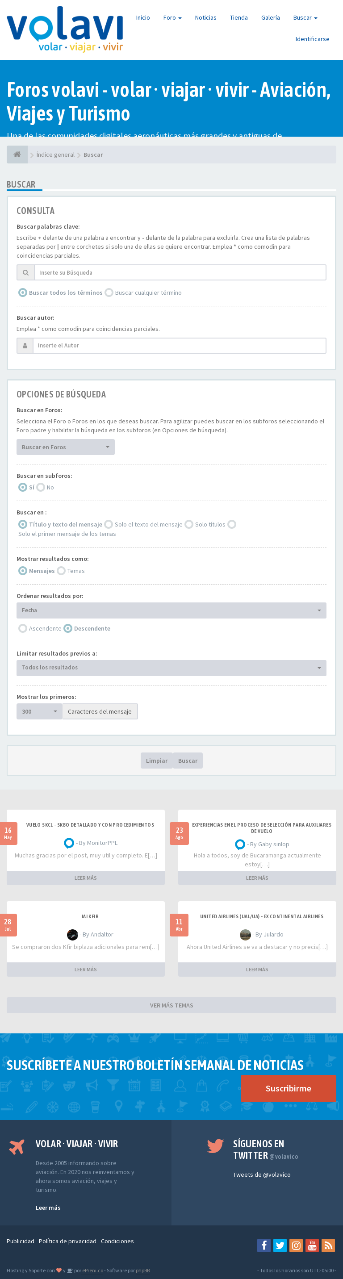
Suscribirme (288, 1088)
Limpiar (156, 761)
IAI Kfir (90, 916)
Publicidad (20, 1241)
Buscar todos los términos (66, 292)
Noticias (206, 17)
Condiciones (117, 1241)
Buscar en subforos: (44, 476)
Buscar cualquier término (148, 292)
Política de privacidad (67, 1241)
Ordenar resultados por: (50, 596)
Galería (270, 17)
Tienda (239, 17)
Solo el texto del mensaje (149, 524)
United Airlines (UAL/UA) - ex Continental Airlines (261, 916)
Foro (172, 17)
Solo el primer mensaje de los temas (67, 534)
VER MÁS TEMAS (171, 1005)
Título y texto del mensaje (65, 524)
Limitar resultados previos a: (57, 653)
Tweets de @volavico (262, 1174)
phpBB (143, 1270)
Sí (31, 487)
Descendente (92, 628)
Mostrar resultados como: (53, 559)
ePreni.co (92, 1270)
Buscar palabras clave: (48, 226)
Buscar (305, 17)
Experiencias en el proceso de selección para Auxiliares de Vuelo (261, 828)
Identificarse (313, 39)
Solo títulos (210, 524)
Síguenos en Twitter (265, 1149)
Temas (76, 571)
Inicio (143, 17)
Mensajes (42, 571)
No (50, 487)
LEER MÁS (86, 877)
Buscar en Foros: (40, 410)
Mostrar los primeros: (46, 697)
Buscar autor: (35, 317)
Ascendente (45, 628)
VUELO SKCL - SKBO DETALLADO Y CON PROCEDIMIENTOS (90, 825)
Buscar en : (32, 512)
